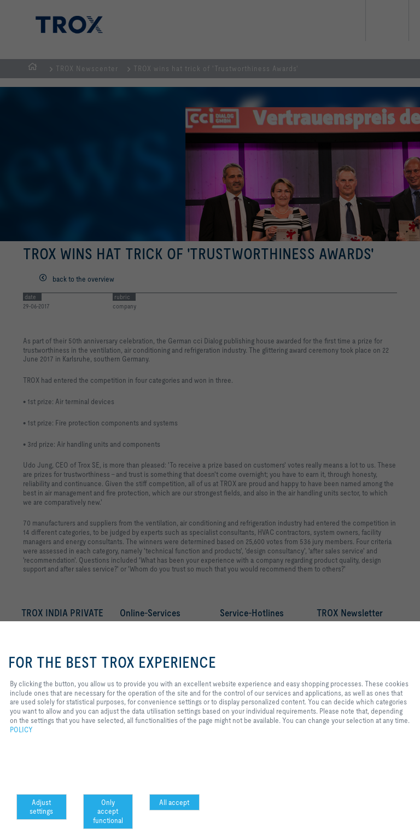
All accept (174, 802)
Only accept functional (108, 811)
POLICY (21, 729)
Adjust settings (41, 807)
